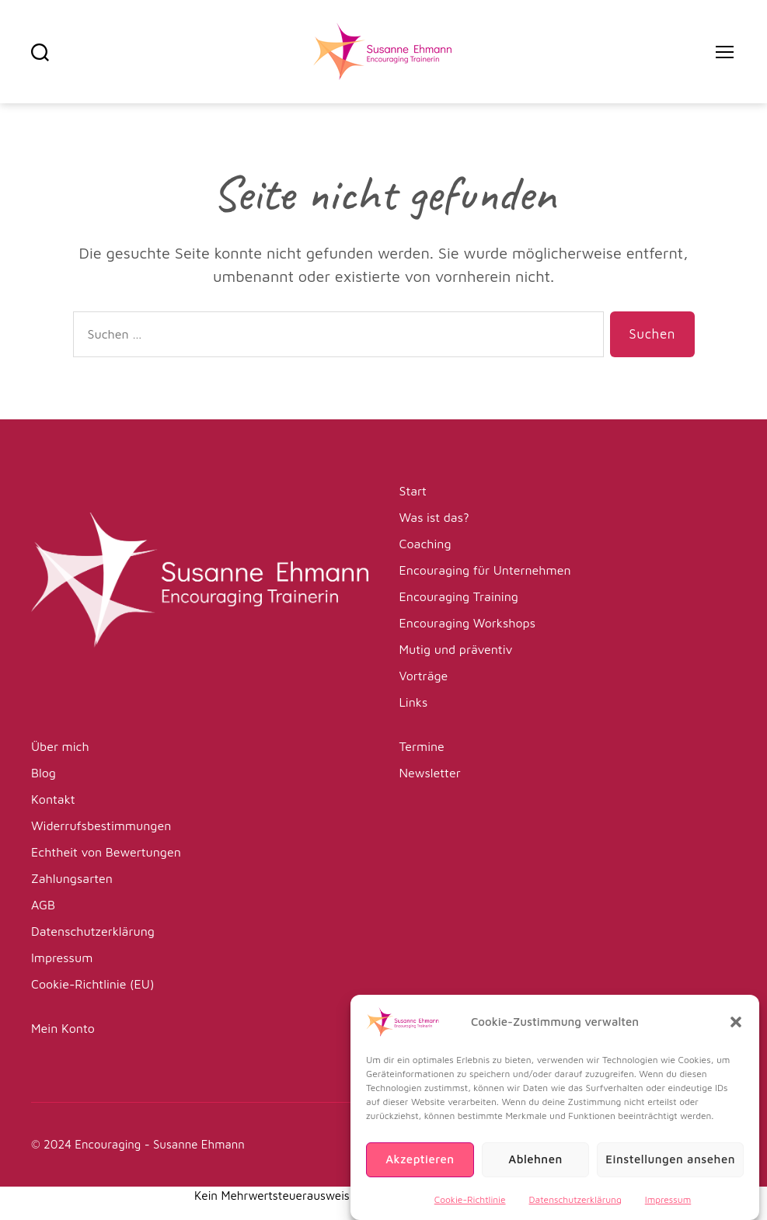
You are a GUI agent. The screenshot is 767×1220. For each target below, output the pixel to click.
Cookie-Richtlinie (470, 1211)
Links (413, 702)
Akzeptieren (419, 1171)
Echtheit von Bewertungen (106, 852)
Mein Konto (63, 1028)
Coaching (425, 544)
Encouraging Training (458, 596)
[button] (736, 1033)
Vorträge (423, 676)
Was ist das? (434, 517)
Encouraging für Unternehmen (485, 570)
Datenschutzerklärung (575, 1211)
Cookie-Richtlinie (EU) (92, 984)
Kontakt (53, 799)
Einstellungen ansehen (670, 1171)
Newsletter (430, 773)
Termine (422, 746)
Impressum (668, 1211)
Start (413, 491)
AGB (43, 905)
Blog (43, 773)
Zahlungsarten (72, 878)
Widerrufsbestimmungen (101, 825)
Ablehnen (535, 1171)
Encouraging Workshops (467, 623)
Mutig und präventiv (456, 649)
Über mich (60, 746)
